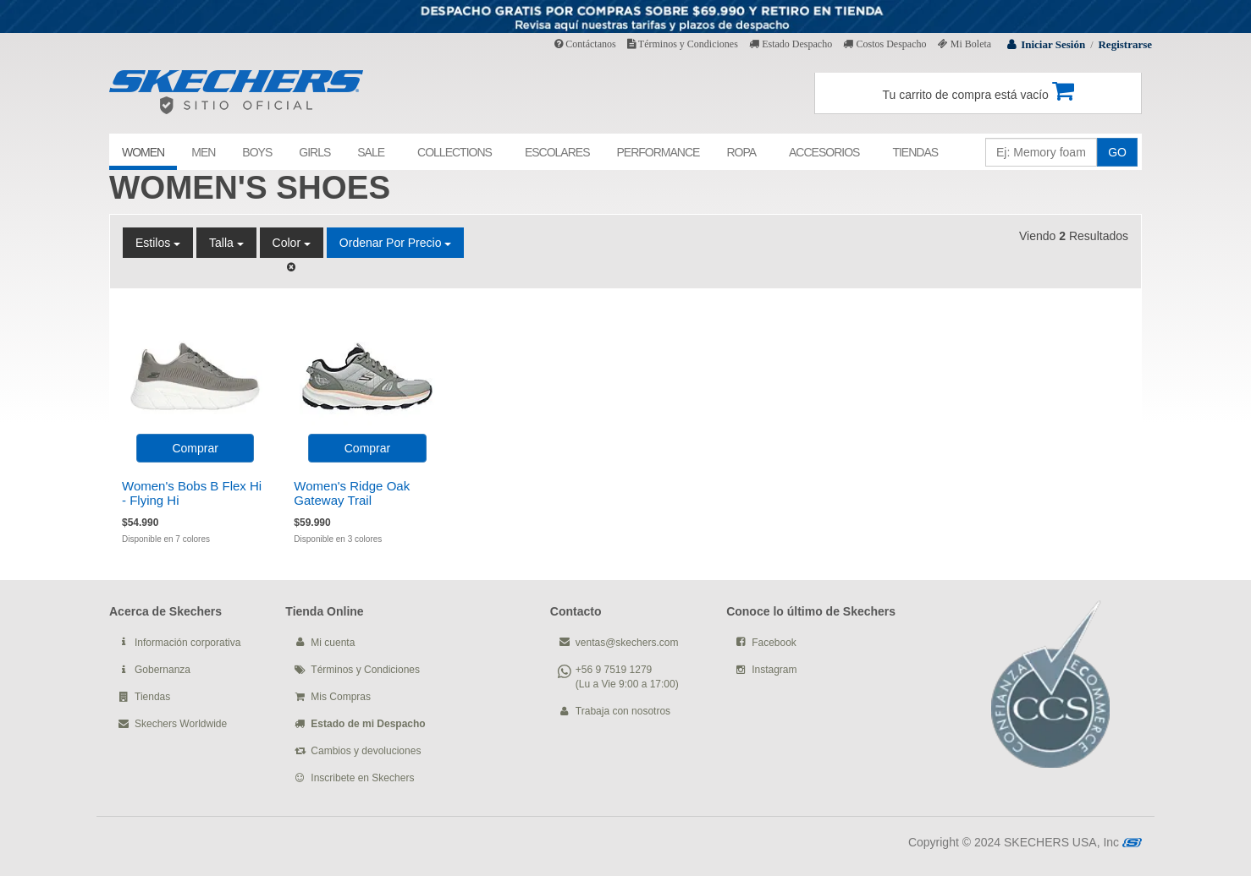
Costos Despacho (884, 44)
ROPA (741, 152)
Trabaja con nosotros (623, 711)
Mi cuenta (333, 643)
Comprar (195, 448)
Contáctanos (584, 44)
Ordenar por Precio (395, 242)
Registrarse (1125, 44)
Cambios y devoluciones (366, 751)
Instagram (774, 670)
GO (1117, 152)
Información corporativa (187, 643)
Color (292, 242)
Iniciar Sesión (1053, 44)
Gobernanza (162, 670)
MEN (203, 152)
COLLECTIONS (454, 152)
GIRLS (314, 152)
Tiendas (152, 697)
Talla (226, 242)
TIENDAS (915, 152)
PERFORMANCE (657, 152)
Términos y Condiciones (682, 44)
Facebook (774, 643)
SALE (370, 152)
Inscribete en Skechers (362, 778)
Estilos (157, 242)
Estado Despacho (790, 44)
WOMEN (143, 152)
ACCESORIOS (824, 152)
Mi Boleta (964, 44)
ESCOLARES (557, 152)
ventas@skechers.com (627, 643)
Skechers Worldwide (181, 724)
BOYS (257, 152)
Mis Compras (341, 697)
